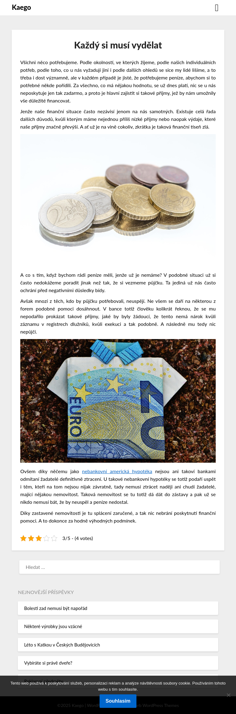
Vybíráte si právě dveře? (48, 663)
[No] (228, 695)
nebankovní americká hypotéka (117, 471)
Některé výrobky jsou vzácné (53, 626)
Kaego (21, 7)
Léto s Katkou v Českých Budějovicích (62, 644)
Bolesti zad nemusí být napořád (55, 608)
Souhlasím (118, 701)
